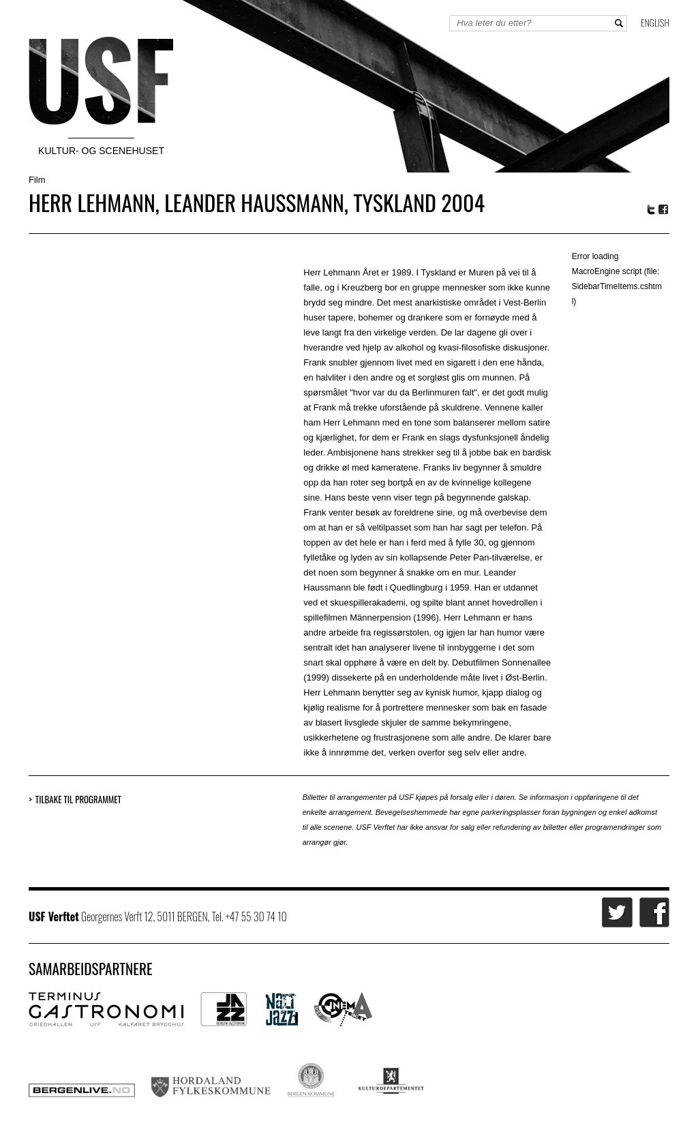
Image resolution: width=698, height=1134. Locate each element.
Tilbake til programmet (78, 799)
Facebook (663, 210)
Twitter (651, 209)
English (655, 22)
